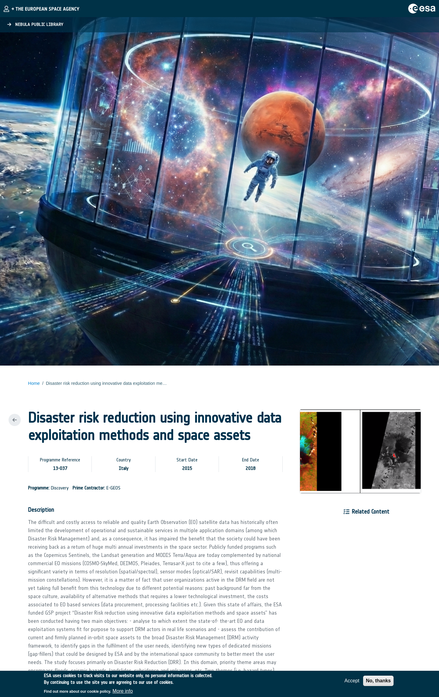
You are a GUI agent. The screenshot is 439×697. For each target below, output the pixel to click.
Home (34, 383)
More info (122, 692)
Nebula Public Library (35, 24)
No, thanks (378, 682)
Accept (351, 682)
